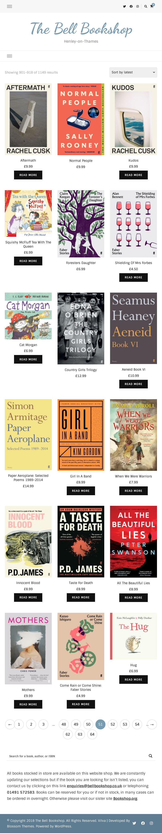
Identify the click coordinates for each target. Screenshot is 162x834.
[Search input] (76, 756)
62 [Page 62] (68, 735)
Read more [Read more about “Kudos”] (133, 175)
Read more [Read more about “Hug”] (133, 680)
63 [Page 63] (80, 735)
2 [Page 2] (31, 725)
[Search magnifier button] (150, 756)
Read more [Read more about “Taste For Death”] (81, 598)
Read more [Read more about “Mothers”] (28, 705)
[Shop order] (133, 72)
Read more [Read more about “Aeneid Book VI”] (133, 384)
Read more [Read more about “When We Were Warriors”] (133, 491)
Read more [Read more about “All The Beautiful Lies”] (133, 598)
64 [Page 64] (92, 735)
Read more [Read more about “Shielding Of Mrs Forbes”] (133, 277)
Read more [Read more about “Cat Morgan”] (28, 359)
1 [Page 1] (19, 725)
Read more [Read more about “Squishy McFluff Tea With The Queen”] (28, 261)
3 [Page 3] (43, 725)
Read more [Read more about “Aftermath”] (28, 175)
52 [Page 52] (112, 725)
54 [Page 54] (137, 725)
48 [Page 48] (64, 725)
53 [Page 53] (125, 725)
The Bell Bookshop (81, 28)
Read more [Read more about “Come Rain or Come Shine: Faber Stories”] (81, 705)
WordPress (63, 827)
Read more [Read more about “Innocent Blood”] (28, 598)
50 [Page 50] (88, 725)
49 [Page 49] (76, 725)
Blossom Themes (20, 827)
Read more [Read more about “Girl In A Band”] (81, 491)
